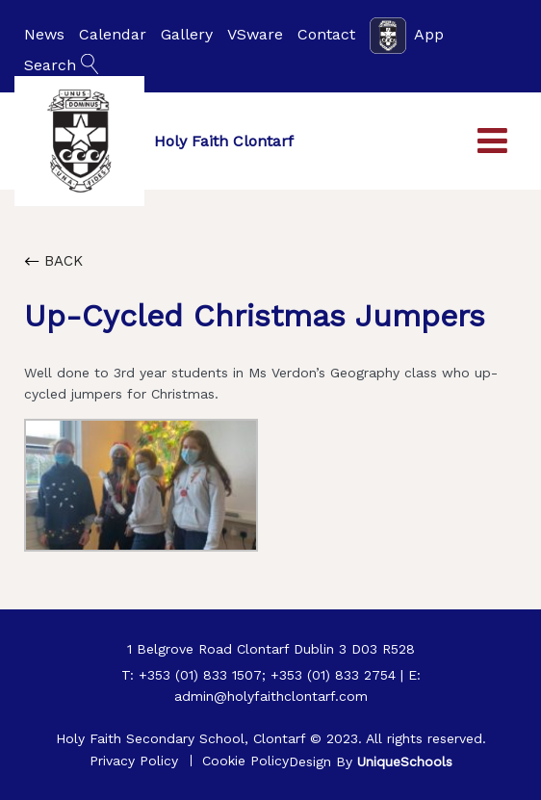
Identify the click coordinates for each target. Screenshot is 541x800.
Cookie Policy (245, 760)
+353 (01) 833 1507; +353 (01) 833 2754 (267, 675)
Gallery (187, 34)
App (407, 35)
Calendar (112, 34)
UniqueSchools (404, 761)
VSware (255, 34)
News (44, 34)
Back (53, 261)
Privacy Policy (134, 760)
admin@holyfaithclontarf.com (271, 696)
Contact (326, 34)
